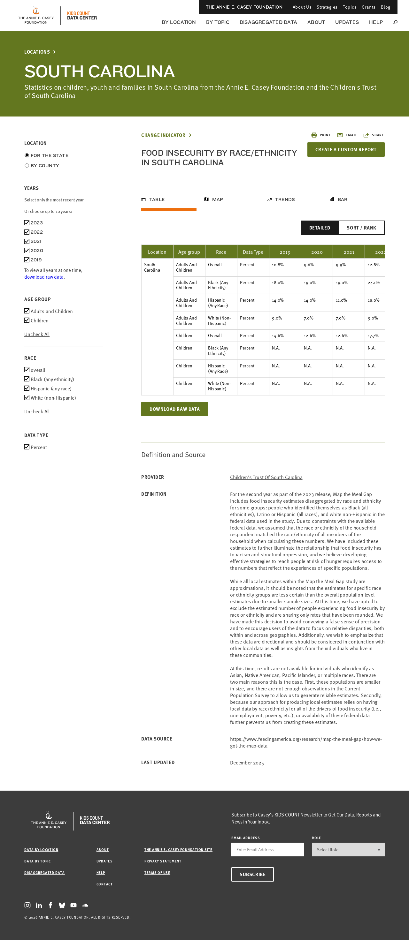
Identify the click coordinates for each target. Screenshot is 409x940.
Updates (347, 22)
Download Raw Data (175, 408)
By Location (179, 22)
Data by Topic (37, 861)
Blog (385, 7)
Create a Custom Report (345, 149)
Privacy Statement (162, 861)
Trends (285, 199)
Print (320, 135)
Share (373, 135)
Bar (343, 199)
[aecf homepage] (36, 15)
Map (217, 199)
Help (376, 22)
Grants (368, 7)
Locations (37, 52)
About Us (302, 7)
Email (347, 135)
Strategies (327, 7)
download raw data (44, 276)
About (316, 22)
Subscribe (253, 874)
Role (316, 837)
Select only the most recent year (54, 200)
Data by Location (41, 849)
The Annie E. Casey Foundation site (178, 849)
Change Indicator (163, 135)
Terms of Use (157, 872)
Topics (350, 7)
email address (245, 837)
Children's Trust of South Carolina (266, 477)
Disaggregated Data (268, 22)
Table (157, 199)
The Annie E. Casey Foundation (244, 7)
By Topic (217, 22)
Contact (104, 884)
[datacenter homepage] (82, 15)
